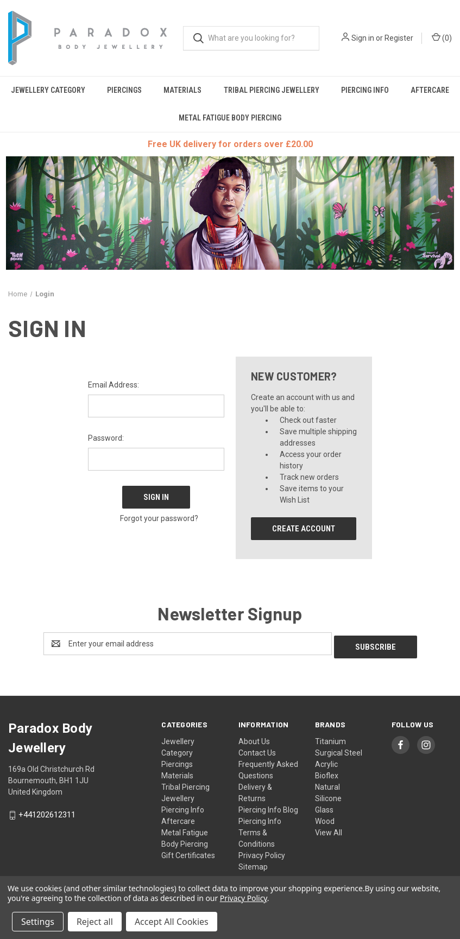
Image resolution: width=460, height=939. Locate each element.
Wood (325, 818)
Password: (106, 438)
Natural (327, 783)
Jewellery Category (48, 90)
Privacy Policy (261, 852)
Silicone (328, 795)
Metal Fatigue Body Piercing (230, 117)
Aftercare (178, 818)
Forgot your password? (159, 514)
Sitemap (253, 863)
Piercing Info (365, 90)
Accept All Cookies (172, 922)
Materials (182, 90)
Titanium (330, 738)
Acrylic (326, 761)
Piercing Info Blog (268, 806)
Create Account (303, 529)
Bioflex (326, 772)
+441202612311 (46, 811)
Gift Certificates (188, 852)
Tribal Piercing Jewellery (271, 90)
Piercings (124, 90)
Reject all (95, 922)
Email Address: (113, 384)
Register (399, 38)
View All (328, 829)
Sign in (362, 38)
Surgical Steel (338, 749)
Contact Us (257, 749)
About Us (254, 738)
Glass (324, 806)
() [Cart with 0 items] (442, 37)
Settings (37, 922)
